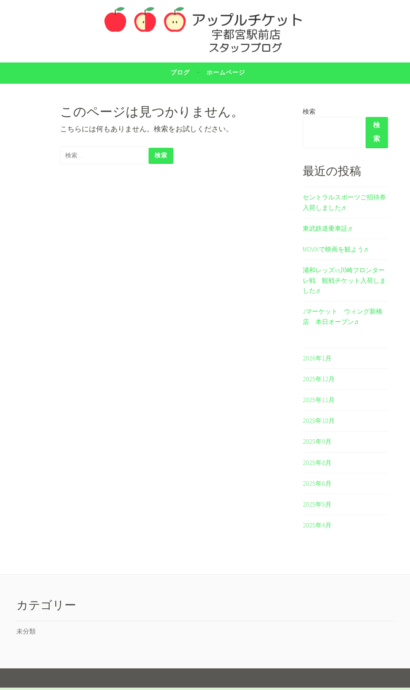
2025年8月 (317, 465)
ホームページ (226, 72)
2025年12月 (319, 381)
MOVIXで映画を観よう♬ (335, 251)
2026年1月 (317, 360)
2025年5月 (317, 507)
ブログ (180, 72)
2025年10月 (319, 423)
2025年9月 (317, 444)
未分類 (26, 634)
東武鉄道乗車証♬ (327, 230)
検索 (309, 111)
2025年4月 (317, 527)
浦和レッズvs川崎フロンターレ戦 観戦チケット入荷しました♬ (344, 282)
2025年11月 (319, 402)
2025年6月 (317, 485)
